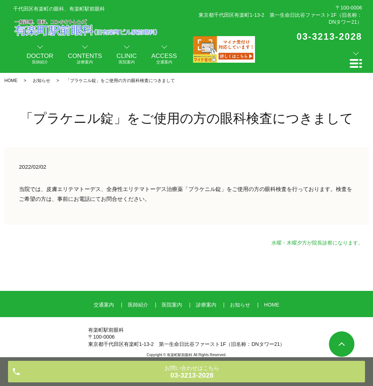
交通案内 (104, 305)
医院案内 (172, 305)
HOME (10, 80)
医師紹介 (138, 305)
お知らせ (41, 80)
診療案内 (206, 305)
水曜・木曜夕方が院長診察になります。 (317, 243)
